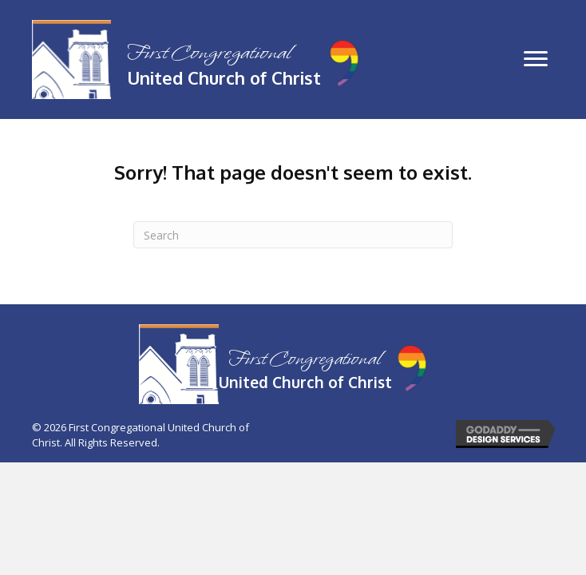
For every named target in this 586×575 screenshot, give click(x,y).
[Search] (293, 234)
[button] (535, 59)
